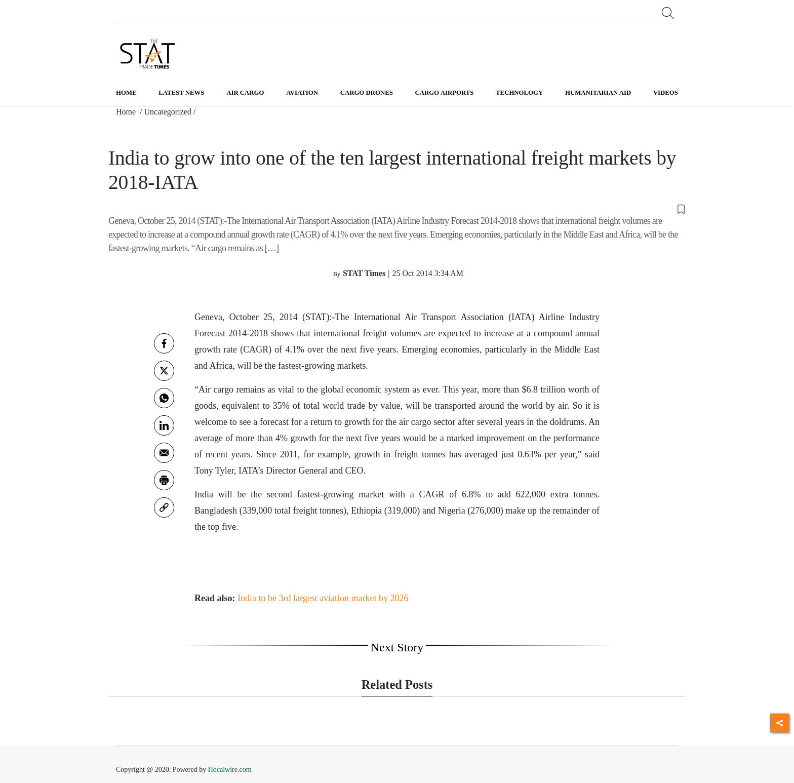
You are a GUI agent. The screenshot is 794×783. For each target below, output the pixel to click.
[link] (164, 507)
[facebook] (164, 343)
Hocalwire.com (230, 769)
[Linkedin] (164, 425)
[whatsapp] (164, 398)
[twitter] (164, 371)
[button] (397, 208)
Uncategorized (167, 111)
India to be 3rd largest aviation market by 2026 (323, 598)
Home (126, 92)
